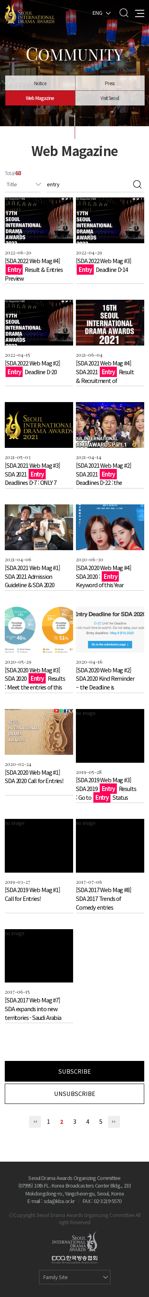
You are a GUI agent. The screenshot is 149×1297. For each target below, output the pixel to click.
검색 (137, 184)
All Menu (139, 12)
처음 (35, 1122)
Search (123, 12)
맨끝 (114, 1122)
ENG (98, 12)
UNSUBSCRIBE (74, 1093)
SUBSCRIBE (74, 1071)
